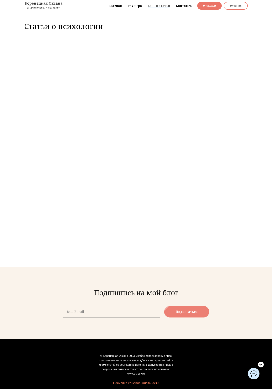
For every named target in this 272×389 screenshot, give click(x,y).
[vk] (261, 366)
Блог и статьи (159, 6)
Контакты (184, 6)
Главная (115, 6)
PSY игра (135, 6)
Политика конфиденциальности (136, 383)
